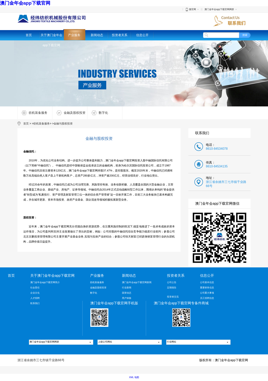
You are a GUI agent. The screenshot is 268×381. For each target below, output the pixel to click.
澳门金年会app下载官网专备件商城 (181, 303)
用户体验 (126, 298)
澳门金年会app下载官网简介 (45, 282)
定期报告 (171, 287)
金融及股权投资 (68, 112)
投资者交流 (173, 296)
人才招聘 (35, 298)
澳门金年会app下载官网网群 (219, 9)
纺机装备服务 (32, 112)
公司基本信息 (207, 282)
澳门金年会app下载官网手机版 (114, 303)
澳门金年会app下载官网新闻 (136, 282)
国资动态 (126, 292)
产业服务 (74, 35)
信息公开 (142, 35)
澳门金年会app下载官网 (25, 3)
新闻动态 (97, 35)
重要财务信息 (207, 287)
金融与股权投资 (63, 123)
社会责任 (35, 287)
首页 (29, 35)
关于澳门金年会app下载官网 (51, 40)
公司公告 (171, 282)
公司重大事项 (207, 292)
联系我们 (35, 303)
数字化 (97, 112)
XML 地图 (134, 377)
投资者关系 (119, 35)
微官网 (190, 9)
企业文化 (35, 292)
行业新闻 (126, 287)
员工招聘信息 (207, 298)
